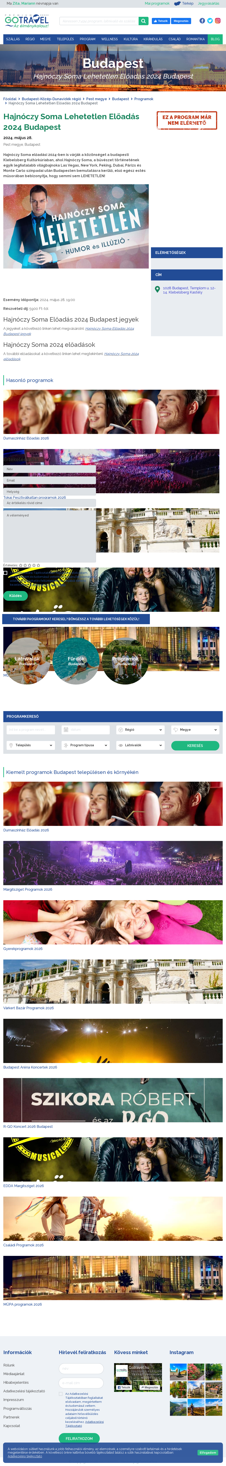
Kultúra (131, 39)
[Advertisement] (187, 212)
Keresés (195, 746)
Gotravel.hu (139, 1367)
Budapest (120, 99)
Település (65, 39)
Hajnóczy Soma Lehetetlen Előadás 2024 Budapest (60, 121)
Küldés (15, 596)
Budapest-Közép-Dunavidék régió (51, 99)
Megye (45, 39)
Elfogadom (208, 1452)
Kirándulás (153, 39)
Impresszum (13, 1400)
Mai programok (157, 3)
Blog (215, 39)
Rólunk (9, 1365)
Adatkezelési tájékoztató (24, 1391)
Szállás (13, 39)
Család (175, 39)
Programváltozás (17, 1409)
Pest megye (96, 99)
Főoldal (10, 99)
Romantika (195, 39)
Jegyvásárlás (208, 3)
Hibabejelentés (16, 1382)
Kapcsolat (11, 1426)
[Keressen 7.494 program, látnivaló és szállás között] (99, 21)
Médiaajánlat (13, 1374)
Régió (30, 39)
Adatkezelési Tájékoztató (48, 584)
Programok (143, 99)
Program (87, 39)
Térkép (184, 3)
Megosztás (149, 1387)
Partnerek (11, 1417)
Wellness (109, 39)
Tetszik (124, 1387)
